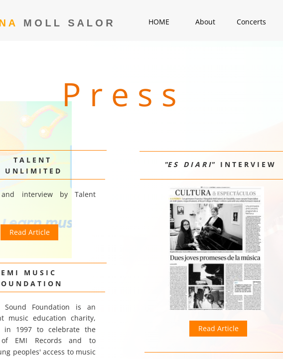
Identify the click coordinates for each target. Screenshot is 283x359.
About (205, 21)
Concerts (251, 21)
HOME (158, 21)
